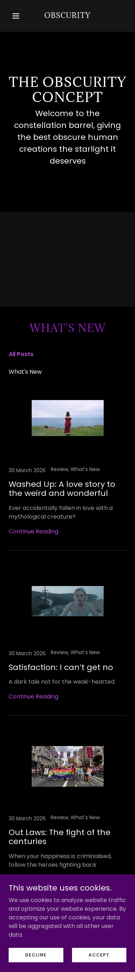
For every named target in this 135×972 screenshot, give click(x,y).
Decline (35, 965)
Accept (99, 965)
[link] (67, 16)
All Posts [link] (21, 354)
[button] (17, 16)
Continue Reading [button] (33, 531)
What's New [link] (25, 372)
